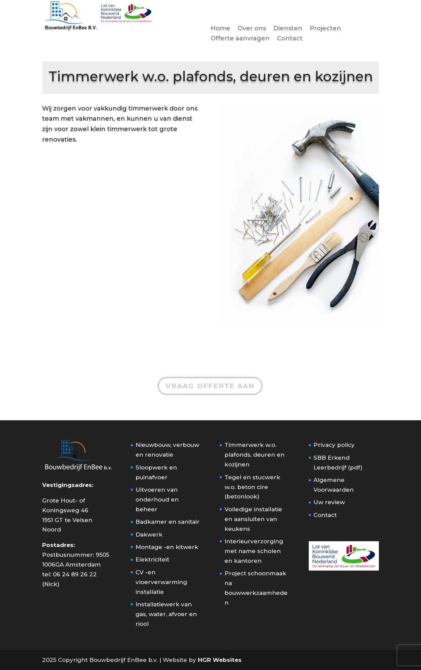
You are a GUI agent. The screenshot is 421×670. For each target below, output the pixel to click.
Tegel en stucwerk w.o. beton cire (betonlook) (252, 487)
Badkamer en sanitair (168, 521)
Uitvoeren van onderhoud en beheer (157, 499)
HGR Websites (220, 660)
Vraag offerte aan (210, 386)
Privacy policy (334, 444)
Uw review (329, 502)
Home (220, 29)
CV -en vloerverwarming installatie (161, 582)
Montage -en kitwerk (167, 547)
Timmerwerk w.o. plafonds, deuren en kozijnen (254, 454)
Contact (290, 39)
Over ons (252, 29)
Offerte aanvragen (240, 39)
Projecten (325, 29)
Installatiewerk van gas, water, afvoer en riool (166, 614)
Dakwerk (149, 534)
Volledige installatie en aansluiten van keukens (253, 519)
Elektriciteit (152, 559)
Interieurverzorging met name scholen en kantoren (253, 551)
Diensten (287, 29)
